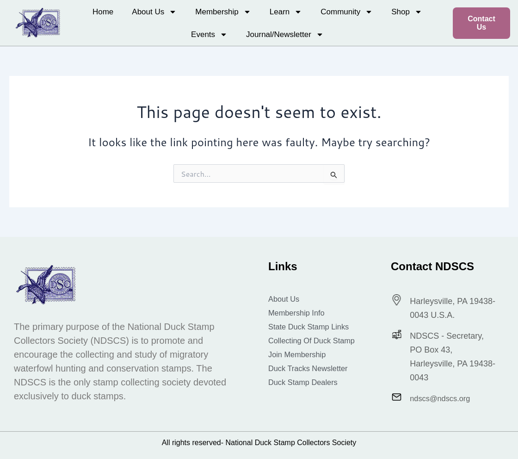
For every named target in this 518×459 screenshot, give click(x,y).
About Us (154, 11)
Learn (286, 11)
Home (102, 11)
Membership (223, 11)
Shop (406, 11)
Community (347, 11)
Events (209, 34)
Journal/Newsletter (285, 34)
